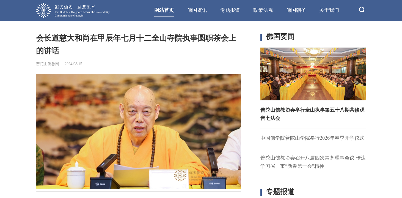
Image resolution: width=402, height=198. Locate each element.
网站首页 (164, 10)
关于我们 (329, 10)
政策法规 (263, 10)
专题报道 (230, 10)
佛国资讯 (197, 10)
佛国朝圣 (296, 10)
